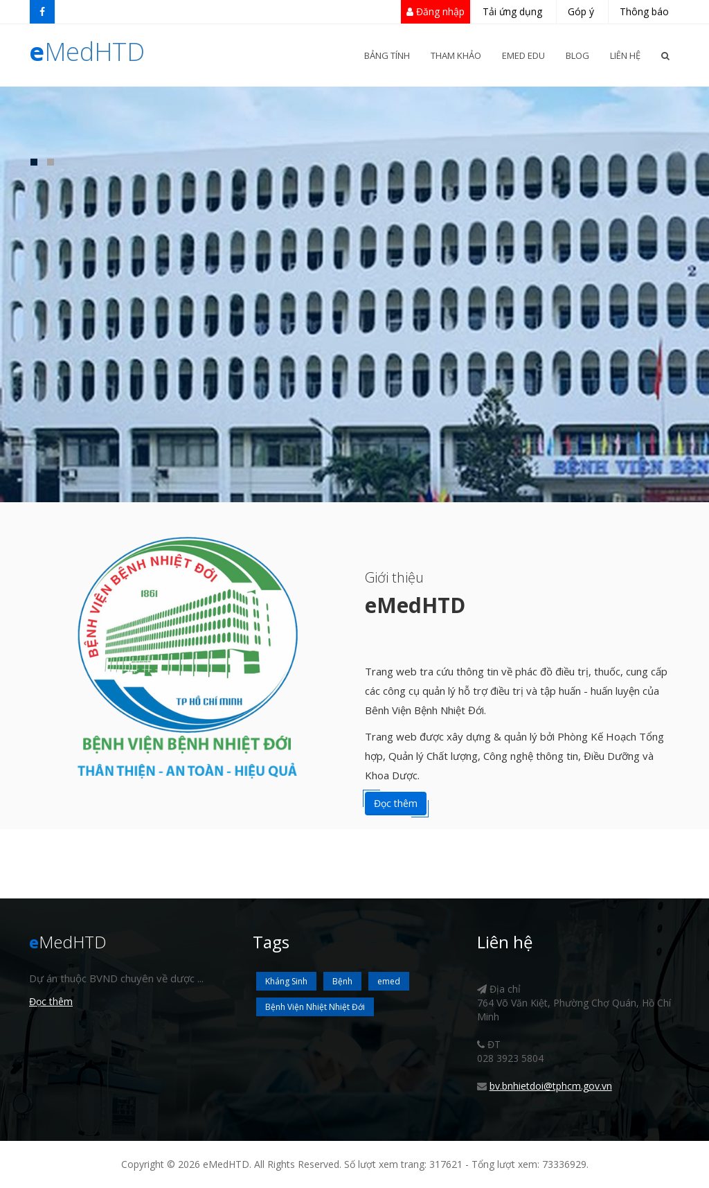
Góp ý (581, 11)
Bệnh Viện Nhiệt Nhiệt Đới (315, 1007)
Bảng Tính (387, 55)
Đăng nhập (435, 11)
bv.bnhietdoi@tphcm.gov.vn (551, 1085)
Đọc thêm (396, 803)
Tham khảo (456, 55)
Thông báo (644, 11)
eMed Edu (523, 55)
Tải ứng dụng (512, 11)
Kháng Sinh (286, 981)
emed (388, 981)
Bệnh (342, 981)
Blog (577, 55)
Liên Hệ (625, 55)
